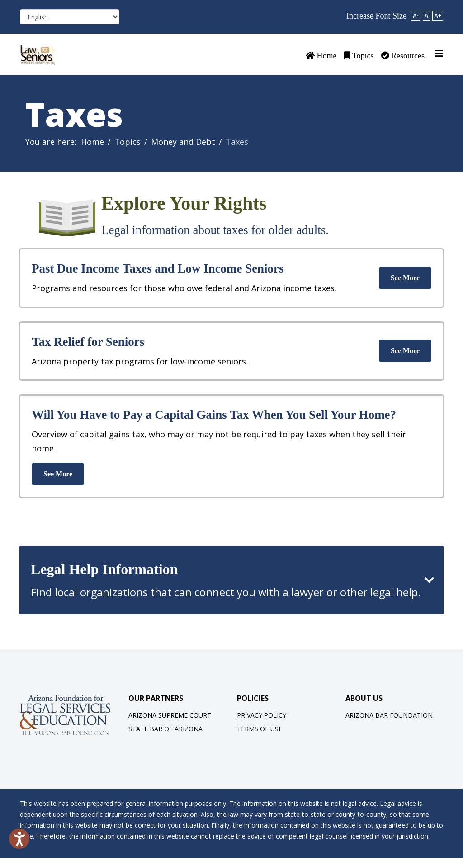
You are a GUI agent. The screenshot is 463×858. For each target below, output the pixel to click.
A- (416, 16)
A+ (437, 16)
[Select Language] (69, 16)
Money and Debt (183, 141)
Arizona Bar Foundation (389, 715)
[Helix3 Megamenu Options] (439, 53)
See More (405, 278)
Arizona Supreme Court (169, 715)
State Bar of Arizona (165, 728)
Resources (403, 55)
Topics (359, 55)
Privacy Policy (261, 715)
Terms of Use (259, 728)
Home (321, 55)
